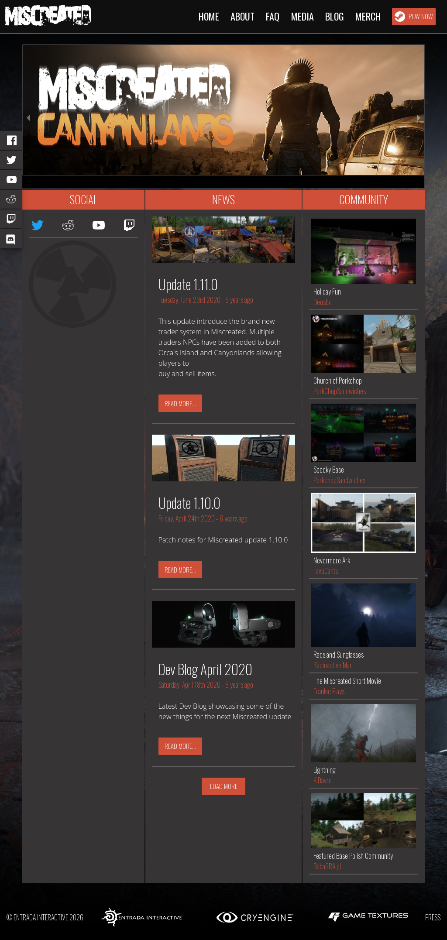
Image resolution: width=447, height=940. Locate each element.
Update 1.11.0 (188, 284)
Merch (368, 16)
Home (209, 16)
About (242, 16)
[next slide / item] (419, 116)
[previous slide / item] (28, 116)
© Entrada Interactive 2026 (45, 917)
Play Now (414, 16)
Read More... (180, 403)
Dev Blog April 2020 (205, 669)
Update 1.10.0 (189, 502)
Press (432, 917)
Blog (334, 16)
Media (302, 16)
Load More (223, 786)
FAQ (272, 16)
